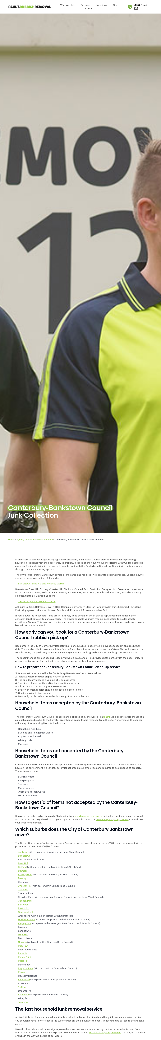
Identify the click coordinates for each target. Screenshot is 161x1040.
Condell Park (25, 900)
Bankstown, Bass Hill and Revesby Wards (41, 583)
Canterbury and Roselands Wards (36, 601)
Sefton (22, 987)
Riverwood (24, 979)
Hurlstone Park (26, 919)
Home (11, 539)
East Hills (23, 908)
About (116, 5)
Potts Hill (23, 960)
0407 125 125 (140, 6)
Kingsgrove (24, 923)
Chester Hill (24, 885)
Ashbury (22, 852)
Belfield (22, 867)
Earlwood (23, 904)
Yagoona (23, 1002)
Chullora (23, 889)
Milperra (23, 934)
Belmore (23, 870)
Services (85, 5)
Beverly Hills (25, 874)
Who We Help (67, 5)
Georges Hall (25, 912)
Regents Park (25, 968)
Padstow (23, 946)
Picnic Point (24, 957)
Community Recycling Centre (112, 819)
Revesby (23, 972)
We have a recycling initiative (105, 1032)
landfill (107, 716)
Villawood (23, 994)
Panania (22, 953)
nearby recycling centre (88, 816)
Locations (101, 5)
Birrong (22, 878)
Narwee (22, 942)
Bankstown (24, 855)
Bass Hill (23, 863)
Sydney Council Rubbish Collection (34, 539)
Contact (89, 8)
